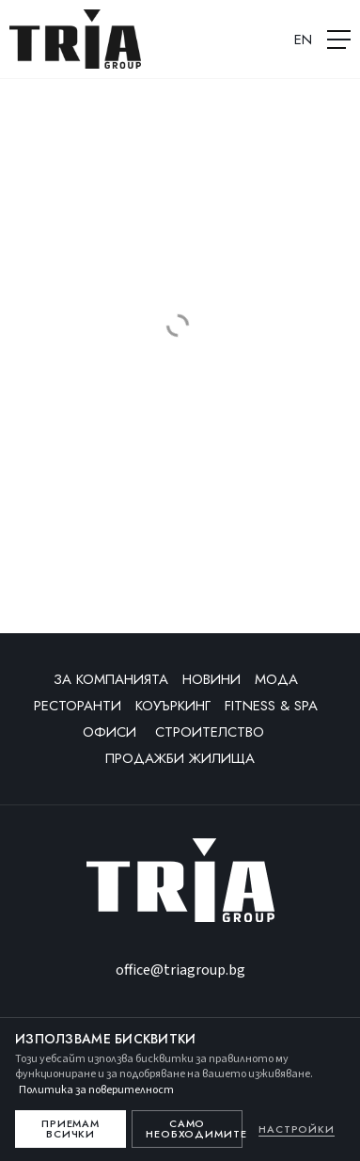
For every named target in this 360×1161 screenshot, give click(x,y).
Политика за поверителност (96, 1090)
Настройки (296, 1129)
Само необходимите (194, 1128)
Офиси (112, 732)
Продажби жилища (180, 758)
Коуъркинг (173, 705)
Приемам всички (70, 1128)
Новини (211, 679)
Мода (276, 679)
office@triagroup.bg (180, 970)
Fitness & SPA (271, 705)
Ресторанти (77, 705)
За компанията (111, 679)
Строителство (212, 732)
